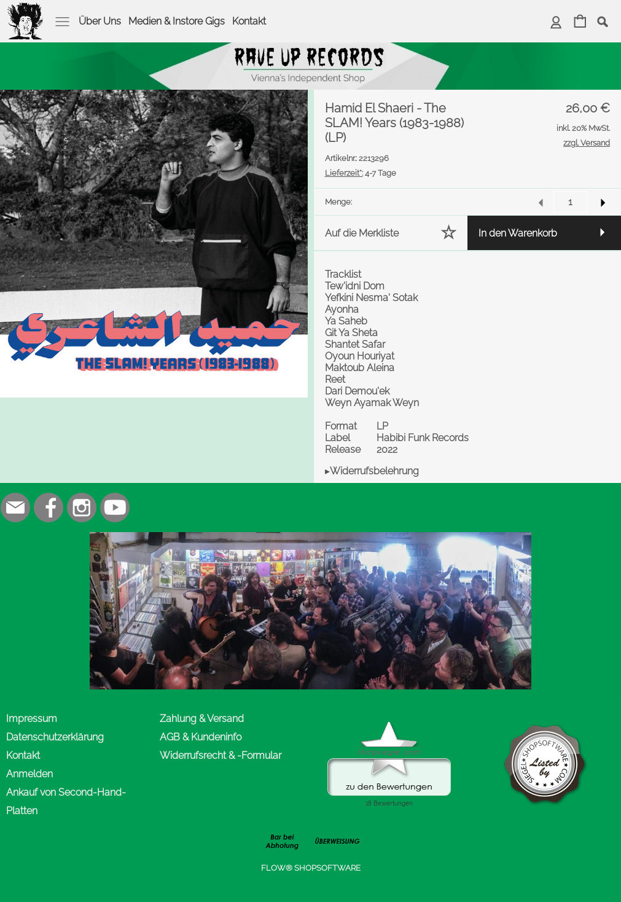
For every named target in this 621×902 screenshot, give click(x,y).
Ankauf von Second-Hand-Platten (66, 801)
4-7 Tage (360, 173)
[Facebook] (48, 507)
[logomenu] (25, 10)
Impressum (31, 718)
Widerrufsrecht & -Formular (220, 755)
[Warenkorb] (580, 22)
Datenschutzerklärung (55, 737)
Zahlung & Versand (202, 718)
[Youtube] (115, 507)
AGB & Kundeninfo (200, 737)
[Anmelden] (556, 22)
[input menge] (570, 202)
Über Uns (100, 21)
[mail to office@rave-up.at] (15, 507)
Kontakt (249, 21)
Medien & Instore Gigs (176, 21)
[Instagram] (81, 507)
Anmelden (29, 774)
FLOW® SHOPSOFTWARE (311, 868)
